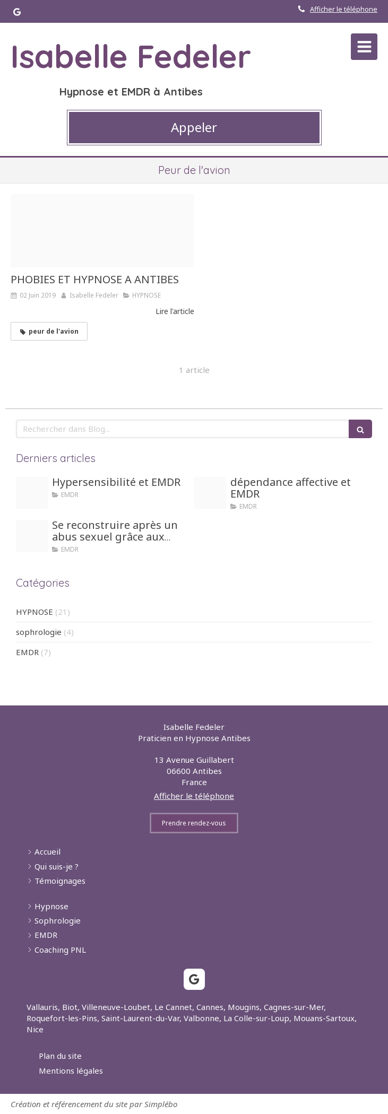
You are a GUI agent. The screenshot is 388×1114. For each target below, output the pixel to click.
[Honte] (32, 536)
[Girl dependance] (210, 493)
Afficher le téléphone (343, 9)
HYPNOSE (34, 611)
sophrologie (39, 631)
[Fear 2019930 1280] (102, 230)
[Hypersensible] (32, 493)
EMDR (27, 652)
